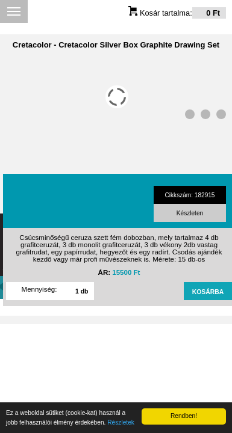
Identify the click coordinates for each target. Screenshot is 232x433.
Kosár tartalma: (177, 12)
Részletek (120, 422)
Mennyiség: (39, 289)
